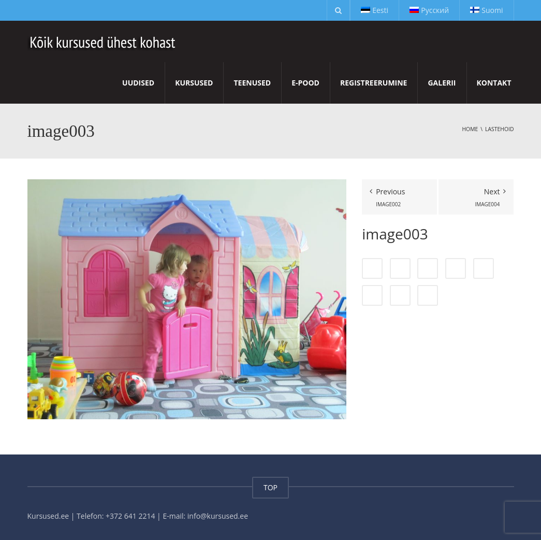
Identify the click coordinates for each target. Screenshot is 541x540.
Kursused (194, 83)
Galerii (442, 83)
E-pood (305, 83)
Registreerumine (373, 83)
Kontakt (494, 83)
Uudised (138, 83)
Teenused (252, 83)
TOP (270, 487)
